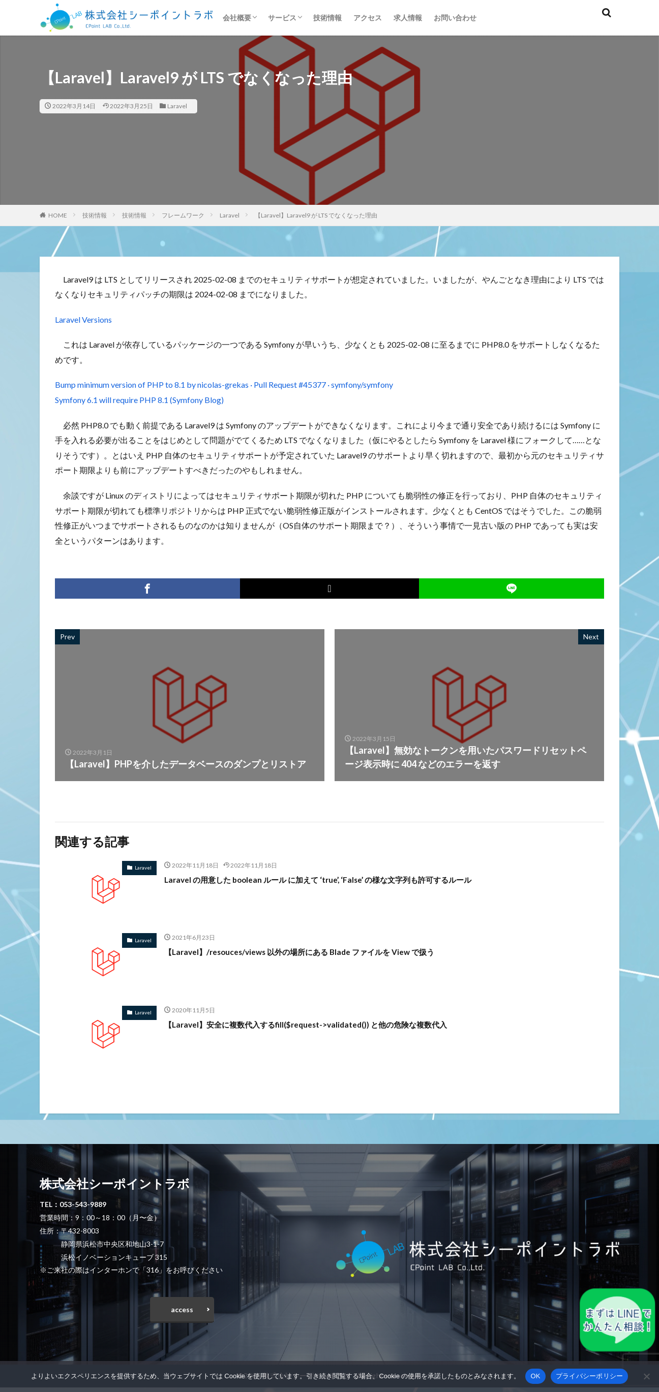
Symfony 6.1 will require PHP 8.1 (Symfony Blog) (139, 400)
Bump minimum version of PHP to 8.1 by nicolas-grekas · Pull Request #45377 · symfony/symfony (224, 384)
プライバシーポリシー (589, 1376)
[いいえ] (646, 1376)
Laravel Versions (83, 319)
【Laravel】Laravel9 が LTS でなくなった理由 (316, 215)
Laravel (177, 106)
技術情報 (327, 17)
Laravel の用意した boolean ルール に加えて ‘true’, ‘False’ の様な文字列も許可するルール (346, 879)
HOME (57, 215)
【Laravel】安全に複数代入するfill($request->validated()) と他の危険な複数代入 (331, 1024)
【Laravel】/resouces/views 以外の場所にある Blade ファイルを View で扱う (322, 951)
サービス (282, 17)
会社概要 (237, 17)
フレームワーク (183, 215)
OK (535, 1376)
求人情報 (408, 17)
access (182, 1311)
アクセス (367, 17)
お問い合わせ (455, 17)
